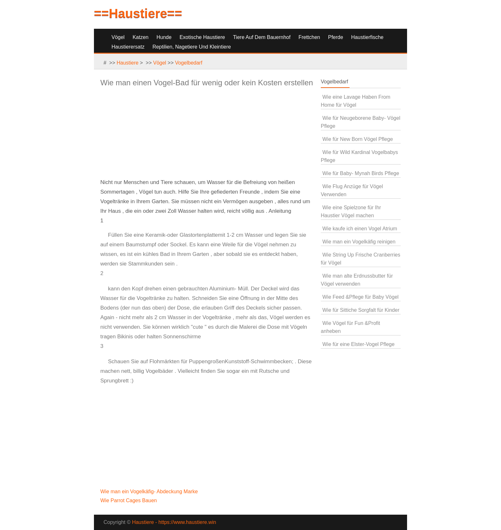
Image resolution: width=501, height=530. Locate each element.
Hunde (164, 37)
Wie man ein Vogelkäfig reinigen (359, 241)
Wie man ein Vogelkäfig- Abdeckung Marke (149, 491)
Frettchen (309, 37)
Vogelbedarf (188, 62)
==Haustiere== (138, 13)
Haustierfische (367, 37)
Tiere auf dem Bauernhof (261, 37)
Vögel (118, 37)
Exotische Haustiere (202, 37)
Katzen (141, 37)
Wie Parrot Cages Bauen (129, 500)
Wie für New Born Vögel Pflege (357, 139)
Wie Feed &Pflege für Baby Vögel (360, 297)
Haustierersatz (128, 47)
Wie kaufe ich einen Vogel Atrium (359, 228)
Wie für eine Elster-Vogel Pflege (358, 344)
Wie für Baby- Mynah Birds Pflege (360, 173)
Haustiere (127, 62)
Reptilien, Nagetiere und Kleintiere (191, 47)
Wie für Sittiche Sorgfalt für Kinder (360, 310)
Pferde (335, 37)
